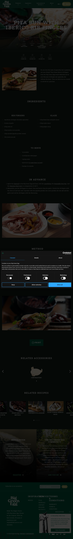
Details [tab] (36, 258)
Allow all (60, 285)
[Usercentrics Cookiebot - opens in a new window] (64, 253)
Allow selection (36, 285)
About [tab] (60, 258)
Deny (13, 285)
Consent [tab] (12, 258)
